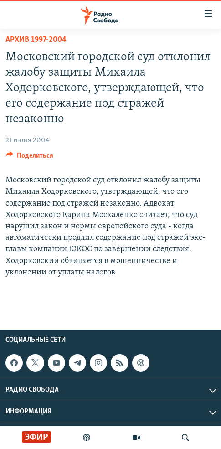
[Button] (29, 157)
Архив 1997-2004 (36, 40)
